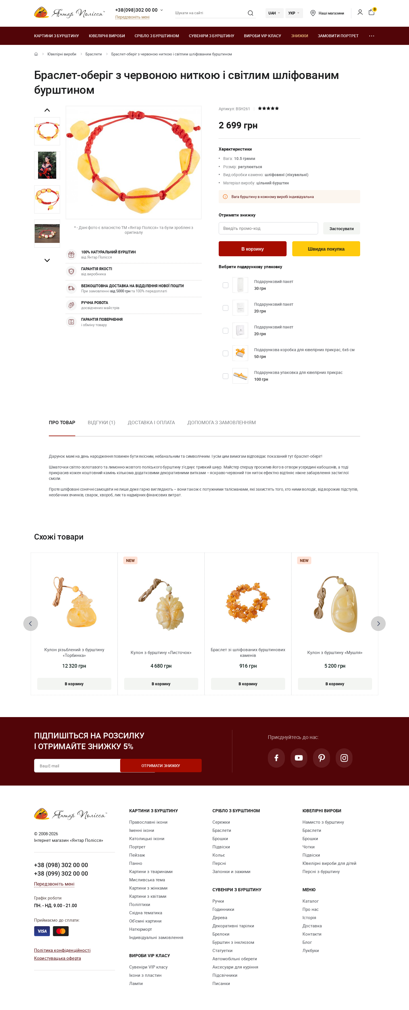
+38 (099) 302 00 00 (61, 874)
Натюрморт (140, 930)
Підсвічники (224, 976)
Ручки (218, 902)
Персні (219, 864)
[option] (47, 131)
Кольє (218, 856)
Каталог (310, 902)
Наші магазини (327, 13)
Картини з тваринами (151, 873)
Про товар (62, 423)
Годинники (223, 910)
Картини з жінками (148, 889)
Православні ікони (148, 823)
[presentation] (30, 625)
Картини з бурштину (56, 35)
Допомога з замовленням (221, 423)
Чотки (308, 848)
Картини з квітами (147, 897)
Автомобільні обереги (234, 960)
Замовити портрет (338, 35)
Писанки (221, 985)
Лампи (136, 985)
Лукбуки (310, 952)
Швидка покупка (326, 250)
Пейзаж (137, 856)
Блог (307, 943)
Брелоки (220, 935)
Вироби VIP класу (262, 35)
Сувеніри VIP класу (148, 968)
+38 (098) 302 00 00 (61, 866)
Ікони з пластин (145, 976)
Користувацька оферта (57, 959)
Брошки (220, 840)
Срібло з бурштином (157, 35)
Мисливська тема (147, 881)
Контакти (312, 935)
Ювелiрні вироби (107, 35)
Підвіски (221, 848)
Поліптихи (139, 906)
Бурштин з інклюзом (233, 943)
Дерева (219, 919)
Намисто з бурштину (323, 823)
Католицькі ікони (146, 840)
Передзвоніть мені (132, 17)
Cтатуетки (222, 952)
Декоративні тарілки (233, 927)
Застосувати (340, 228)
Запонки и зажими (231, 873)
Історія (309, 919)
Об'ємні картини (145, 922)
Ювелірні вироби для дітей (329, 864)
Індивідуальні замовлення (156, 939)
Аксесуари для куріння (235, 968)
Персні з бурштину (321, 873)
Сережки (221, 823)
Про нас (310, 910)
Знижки (299, 35)
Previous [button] (47, 110)
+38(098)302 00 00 (136, 10)
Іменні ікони (141, 831)
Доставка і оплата (151, 423)
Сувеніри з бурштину (211, 35)
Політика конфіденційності (62, 951)
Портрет (137, 848)
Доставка (312, 927)
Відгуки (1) (101, 423)
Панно (135, 864)
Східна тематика (145, 914)
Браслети (93, 54)
